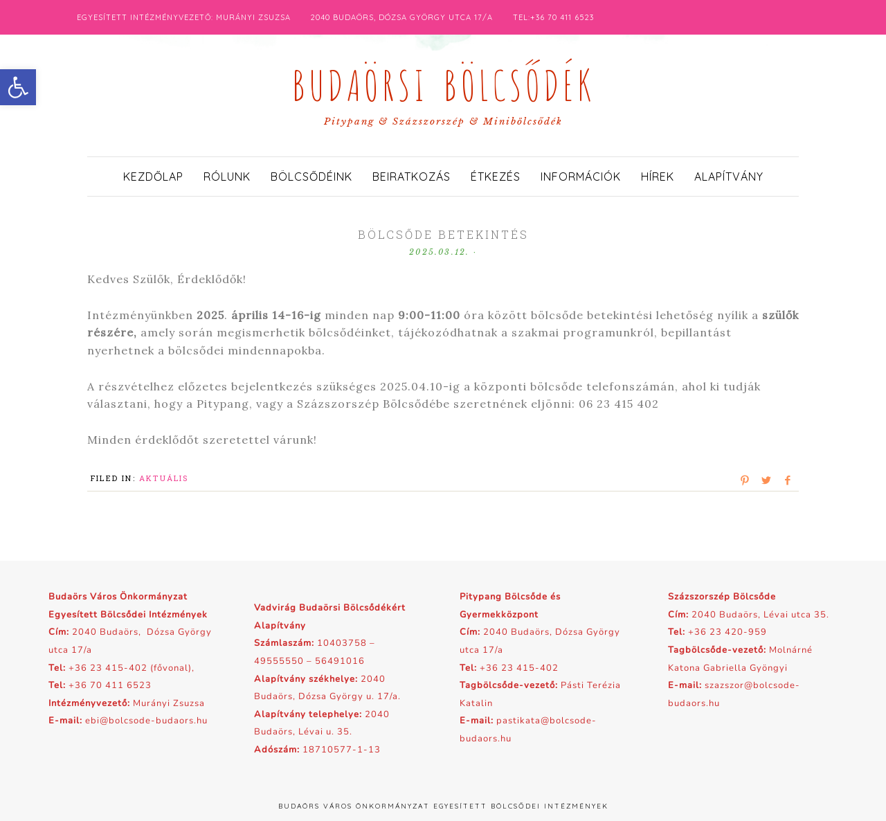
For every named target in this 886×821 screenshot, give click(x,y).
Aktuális (164, 478)
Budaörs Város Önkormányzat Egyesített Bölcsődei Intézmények (443, 806)
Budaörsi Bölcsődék (443, 81)
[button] (18, 87)
